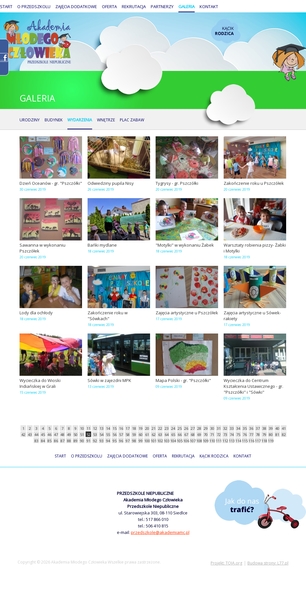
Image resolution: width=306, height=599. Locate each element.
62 (154, 434)
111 (218, 440)
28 (199, 428)
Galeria (186, 6)
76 (245, 434)
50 (75, 434)
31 (219, 428)
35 (245, 428)
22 (160, 428)
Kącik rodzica (226, 31)
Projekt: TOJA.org (226, 563)
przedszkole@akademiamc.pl (160, 532)
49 (69, 434)
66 (180, 434)
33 (232, 428)
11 (88, 428)
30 (212, 428)
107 (192, 440)
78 (258, 434)
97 (128, 440)
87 (62, 440)
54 (102, 434)
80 (271, 434)
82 (284, 434)
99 (141, 440)
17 (128, 428)
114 (238, 440)
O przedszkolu (33, 6)
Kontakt (209, 6)
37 (258, 428)
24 (173, 428)
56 (115, 434)
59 (134, 434)
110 (212, 440)
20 (147, 428)
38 (264, 428)
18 (134, 428)
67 (186, 434)
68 (193, 434)
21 (154, 428)
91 (88, 440)
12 (95, 428)
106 (186, 440)
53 (95, 434)
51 (82, 434)
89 (75, 440)
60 (141, 434)
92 (95, 440)
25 (180, 428)
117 (257, 440)
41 (284, 428)
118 (264, 440)
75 (238, 434)
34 (238, 428)
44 (36, 434)
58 (128, 434)
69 (199, 434)
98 (134, 440)
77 (251, 434)
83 (36, 440)
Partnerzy (162, 6)
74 (232, 434)
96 (121, 440)
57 (121, 434)
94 (108, 440)
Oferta (109, 6)
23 (167, 428)
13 (102, 428)
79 (264, 434)
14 (108, 428)
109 (205, 440)
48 (62, 434)
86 (56, 440)
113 (231, 440)
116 (251, 440)
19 (141, 428)
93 (102, 440)
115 (244, 440)
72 (219, 434)
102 (160, 440)
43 (30, 434)
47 (56, 434)
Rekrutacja (134, 6)
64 (167, 434)
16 (121, 428)
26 (186, 428)
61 (147, 434)
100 (147, 440)
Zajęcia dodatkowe (76, 6)
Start (6, 6)
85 (49, 440)
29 (206, 428)
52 (88, 434)
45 (43, 434)
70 (206, 434)
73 (225, 434)
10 (82, 428)
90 (82, 440)
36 (251, 428)
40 (277, 428)
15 (115, 428)
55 (108, 434)
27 (193, 428)
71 (212, 434)
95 (115, 440)
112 (225, 440)
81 (277, 434)
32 (225, 428)
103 (166, 440)
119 (270, 440)
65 (173, 434)
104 (173, 440)
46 (49, 434)
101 (153, 440)
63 (160, 434)
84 (43, 440)
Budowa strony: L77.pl (267, 563)
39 (271, 428)
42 (23, 434)
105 (179, 440)
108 (199, 440)
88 (69, 440)
